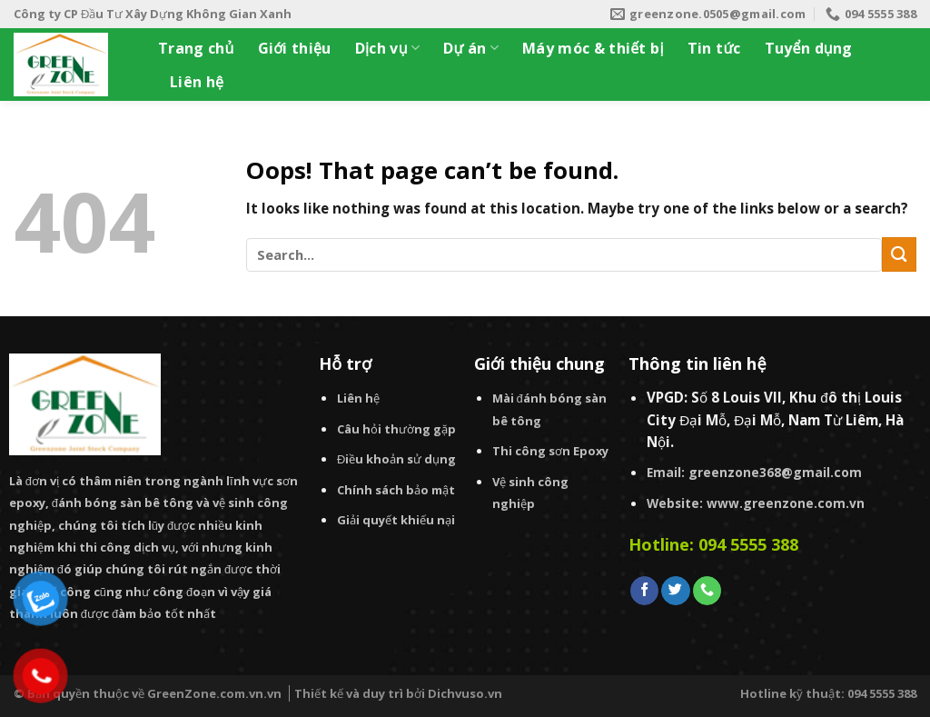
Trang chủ (196, 48)
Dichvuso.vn (465, 693)
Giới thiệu (294, 48)
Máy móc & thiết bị (593, 48)
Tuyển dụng (809, 48)
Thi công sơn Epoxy (550, 451)
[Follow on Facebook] (644, 590)
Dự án (471, 48)
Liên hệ (196, 82)
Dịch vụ (387, 48)
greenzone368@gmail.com (775, 472)
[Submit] (899, 254)
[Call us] (707, 590)
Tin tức (714, 48)
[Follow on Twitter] (675, 590)
